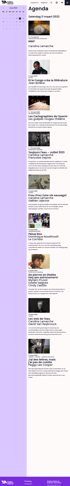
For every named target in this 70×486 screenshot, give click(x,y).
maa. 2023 (10, 8)
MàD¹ (31, 41)
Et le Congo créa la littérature (48, 80)
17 (16, 22)
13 (3, 22)
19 (23, 22)
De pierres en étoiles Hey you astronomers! (43, 276)
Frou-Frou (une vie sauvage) (47, 195)
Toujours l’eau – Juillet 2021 (46, 152)
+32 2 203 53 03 (28, 483)
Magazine (44, 2)
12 (23, 18)
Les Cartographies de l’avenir (48, 116)
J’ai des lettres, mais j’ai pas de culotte (42, 361)
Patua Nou (35, 234)
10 (16, 18)
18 (20, 22)
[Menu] (67, 2)
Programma (34, 2)
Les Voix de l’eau (39, 319)
